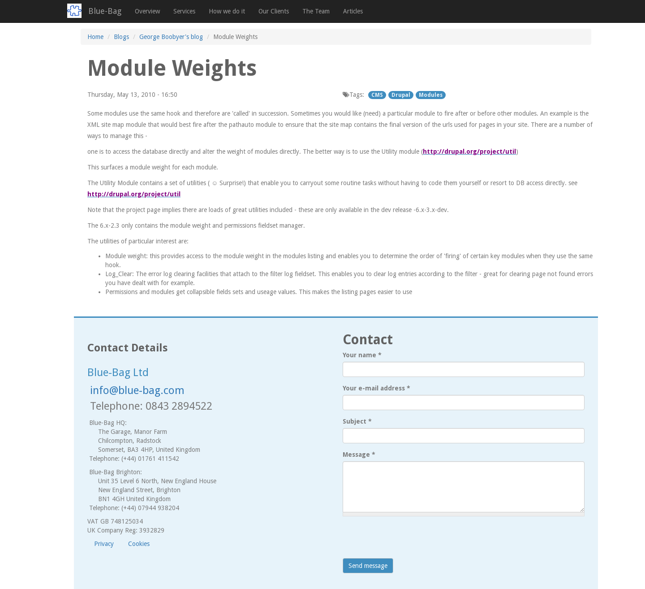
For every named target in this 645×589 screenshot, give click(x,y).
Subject (357, 421)
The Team (316, 11)
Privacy (104, 543)
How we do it (227, 11)
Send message (367, 565)
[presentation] (411, 540)
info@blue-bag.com (137, 390)
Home (95, 36)
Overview (147, 11)
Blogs (121, 36)
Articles (353, 11)
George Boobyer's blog (171, 36)
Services (184, 11)
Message (359, 454)
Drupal (400, 95)
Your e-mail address (376, 388)
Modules (431, 95)
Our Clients (273, 11)
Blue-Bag (104, 11)
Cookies (139, 543)
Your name (362, 355)
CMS (377, 95)
